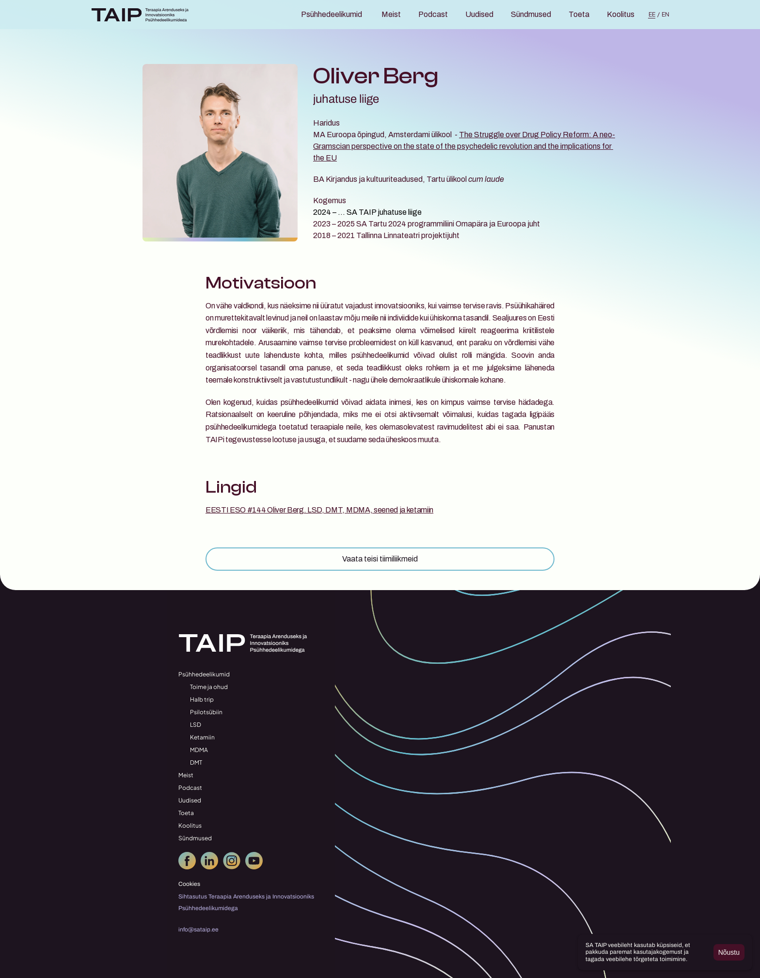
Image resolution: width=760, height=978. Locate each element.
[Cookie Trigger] (189, 884)
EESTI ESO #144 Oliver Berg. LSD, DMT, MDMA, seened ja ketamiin (319, 510)
